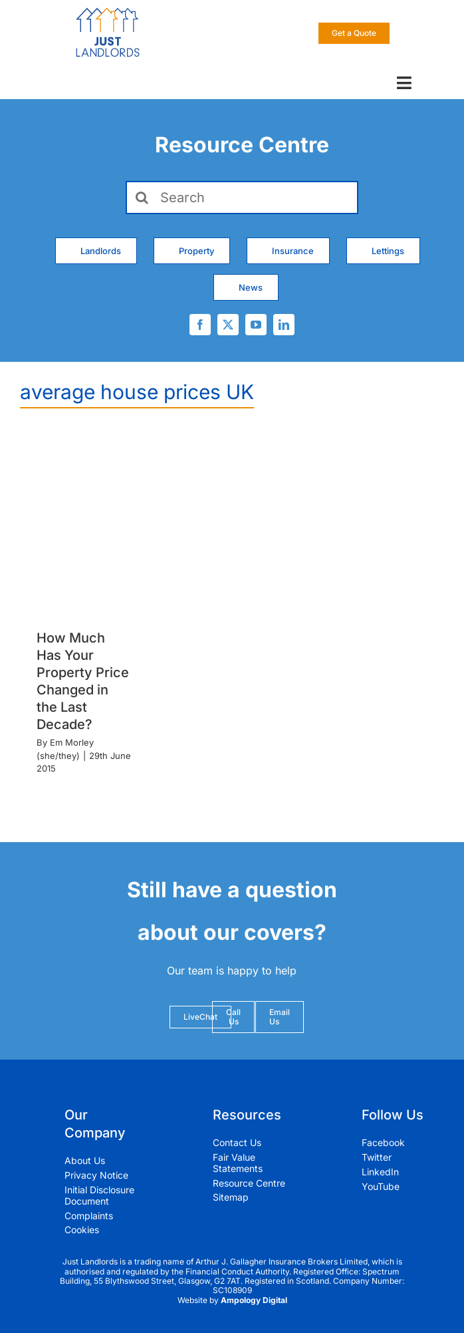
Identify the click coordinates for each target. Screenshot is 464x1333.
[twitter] (228, 324)
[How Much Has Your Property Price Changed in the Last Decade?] (84, 524)
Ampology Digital (254, 1300)
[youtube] (256, 324)
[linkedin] (283, 324)
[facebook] (200, 324)
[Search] (242, 197)
